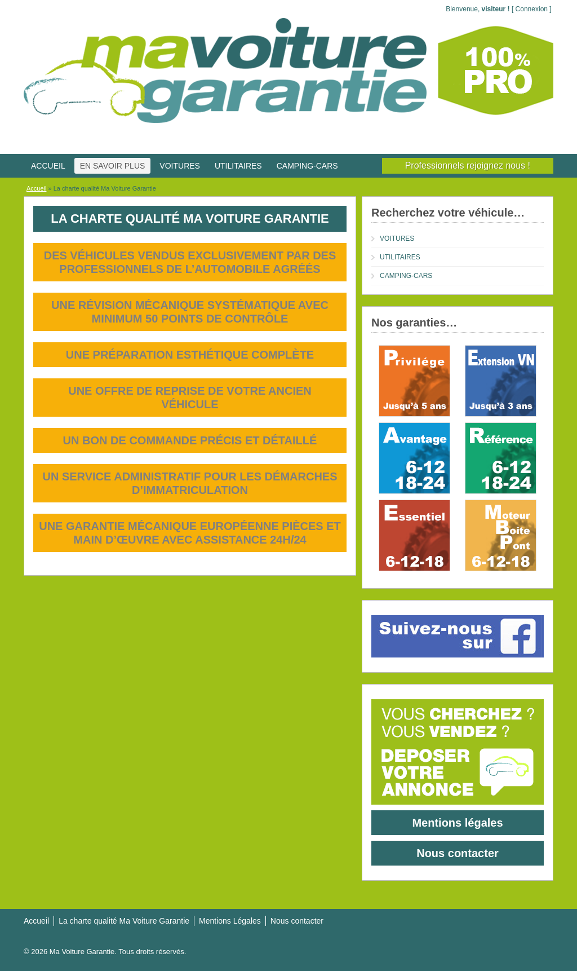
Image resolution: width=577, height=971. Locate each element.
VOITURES (179, 165)
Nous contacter (457, 853)
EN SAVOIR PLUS (112, 165)
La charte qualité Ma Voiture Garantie (124, 920)
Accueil (36, 188)
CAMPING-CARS (307, 165)
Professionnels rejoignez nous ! (467, 165)
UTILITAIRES (238, 165)
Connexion (532, 9)
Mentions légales (457, 822)
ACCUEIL (48, 165)
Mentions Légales (230, 920)
